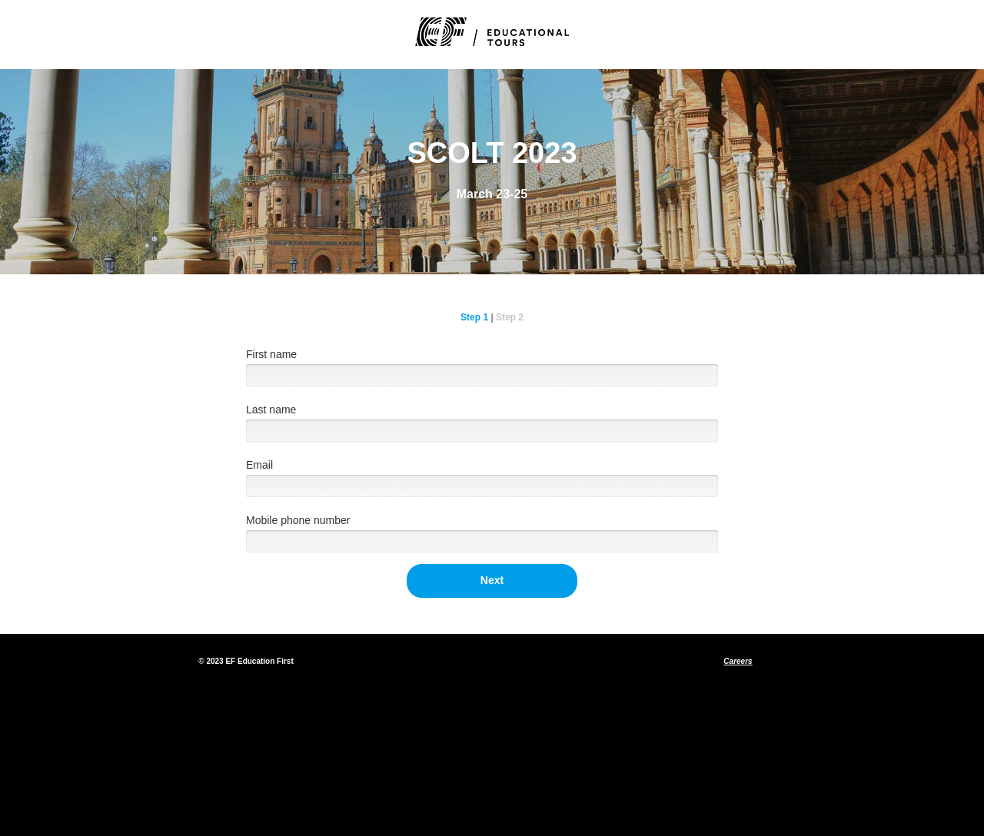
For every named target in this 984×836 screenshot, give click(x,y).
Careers (737, 661)
